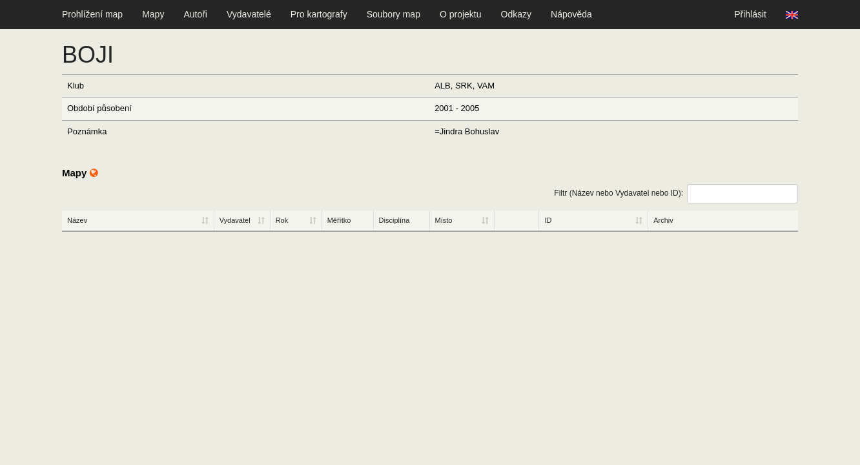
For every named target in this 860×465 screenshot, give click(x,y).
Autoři (195, 14)
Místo (444, 220)
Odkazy (516, 14)
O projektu (461, 14)
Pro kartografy (319, 14)
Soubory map (393, 14)
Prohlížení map (92, 14)
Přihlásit (750, 14)
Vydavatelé (249, 14)
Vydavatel (235, 220)
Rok (282, 220)
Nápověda (571, 14)
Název (77, 220)
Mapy (153, 14)
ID (547, 220)
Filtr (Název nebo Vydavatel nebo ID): (676, 193)
